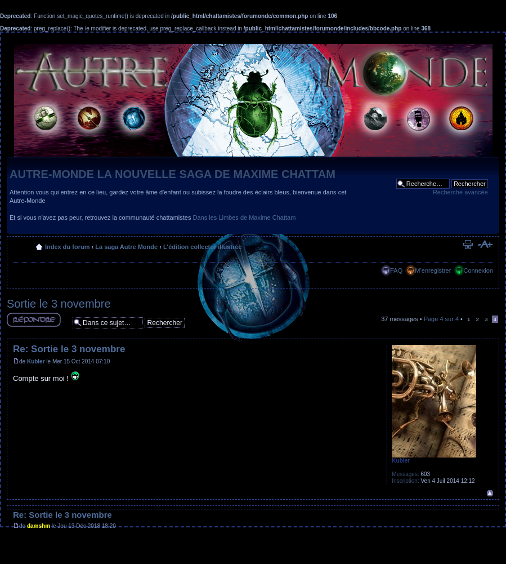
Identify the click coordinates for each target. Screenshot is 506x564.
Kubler (36, 361)
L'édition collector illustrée (202, 246)
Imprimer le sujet (468, 244)
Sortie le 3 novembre (59, 303)
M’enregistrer (433, 270)
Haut (490, 493)
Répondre (34, 320)
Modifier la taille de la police (485, 244)
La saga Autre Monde (126, 246)
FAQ (396, 270)
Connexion (478, 270)
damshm (38, 526)
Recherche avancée (460, 192)
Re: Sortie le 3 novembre (69, 349)
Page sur (441, 319)
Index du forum (67, 246)
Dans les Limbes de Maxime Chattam (244, 217)
